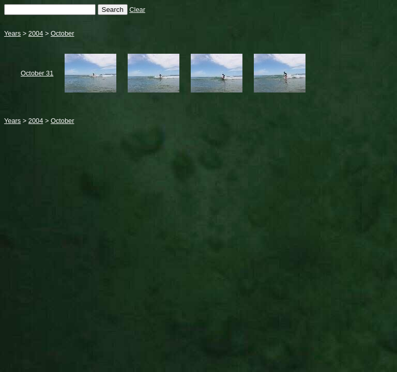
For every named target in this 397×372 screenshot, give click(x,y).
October (62, 33)
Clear (137, 9)
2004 (35, 33)
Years (12, 33)
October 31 (37, 73)
